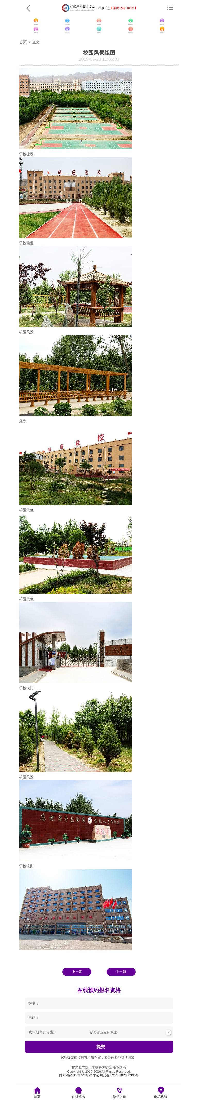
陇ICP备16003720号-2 (75, 1075)
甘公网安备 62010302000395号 (116, 1075)
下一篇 (121, 972)
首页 (23, 42)
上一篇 (77, 972)
